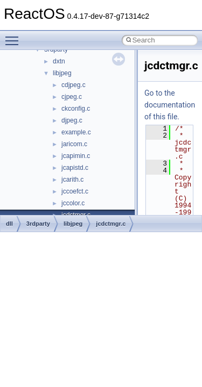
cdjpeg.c (73, 85)
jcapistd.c (74, 167)
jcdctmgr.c (111, 223)
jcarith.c (72, 179)
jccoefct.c (74, 191)
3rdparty (38, 223)
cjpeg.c (71, 97)
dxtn (59, 61)
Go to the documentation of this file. (169, 105)
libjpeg (62, 73)
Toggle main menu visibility (14, 36)
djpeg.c (71, 120)
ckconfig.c (75, 108)
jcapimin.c (75, 156)
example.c (76, 132)
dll (9, 223)
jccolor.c (73, 203)
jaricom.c (74, 144)
